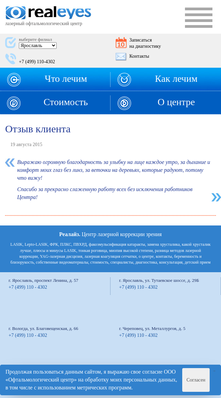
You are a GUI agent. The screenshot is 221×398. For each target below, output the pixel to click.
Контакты (139, 56)
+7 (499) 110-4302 (37, 61)
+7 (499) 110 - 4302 (28, 287)
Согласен (196, 380)
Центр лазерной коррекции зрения (110, 234)
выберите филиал (35, 39)
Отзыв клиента (38, 128)
